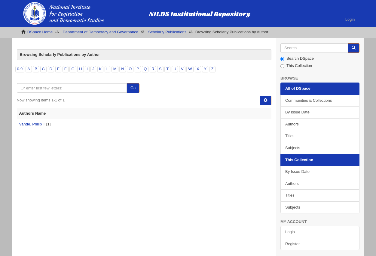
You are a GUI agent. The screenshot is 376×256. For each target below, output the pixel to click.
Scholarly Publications (167, 32)
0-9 (20, 69)
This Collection (296, 65)
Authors (292, 124)
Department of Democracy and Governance (100, 32)
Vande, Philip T (32, 124)
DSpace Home (40, 32)
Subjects (292, 148)
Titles (290, 136)
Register (292, 244)
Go (133, 88)
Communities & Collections (308, 100)
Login (290, 232)
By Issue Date (297, 112)
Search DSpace (297, 58)
